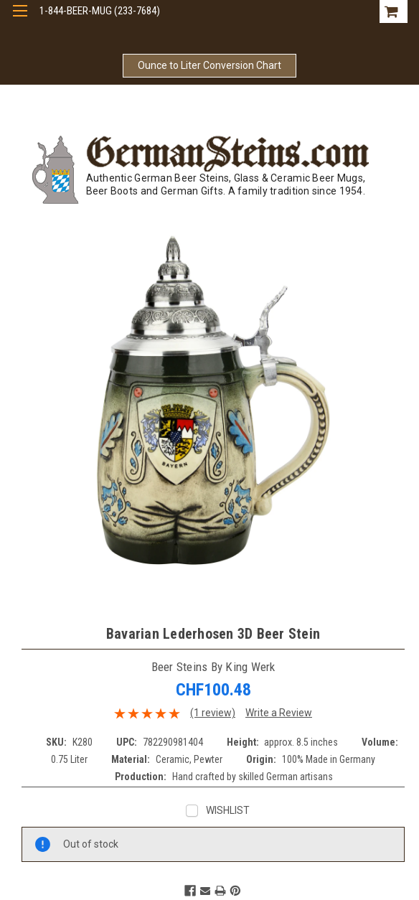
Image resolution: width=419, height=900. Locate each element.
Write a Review (278, 712)
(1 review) (212, 712)
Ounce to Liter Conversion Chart (209, 65)
